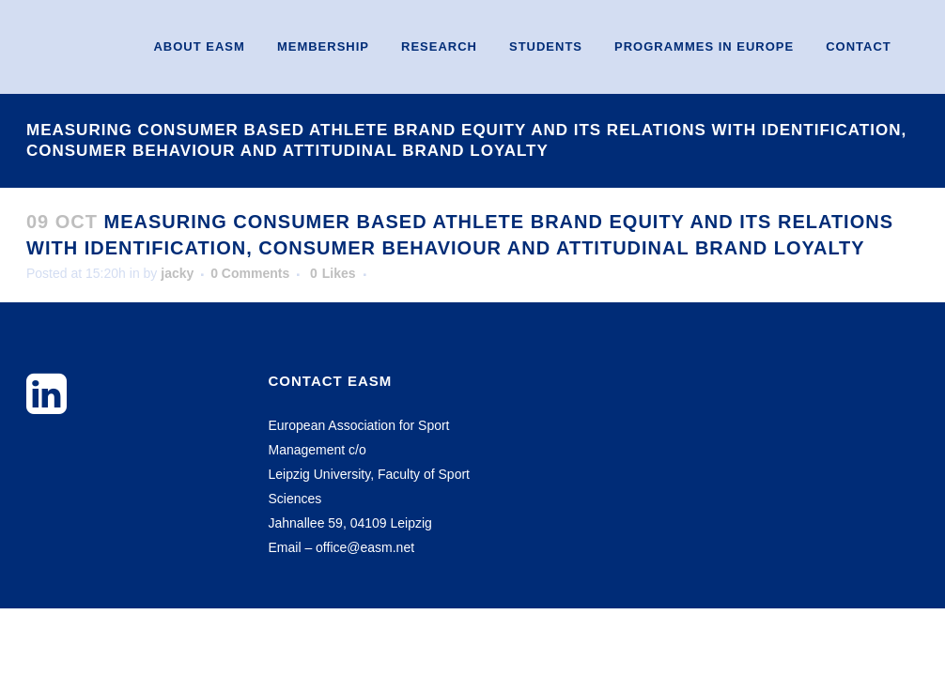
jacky (177, 273)
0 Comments (249, 273)
